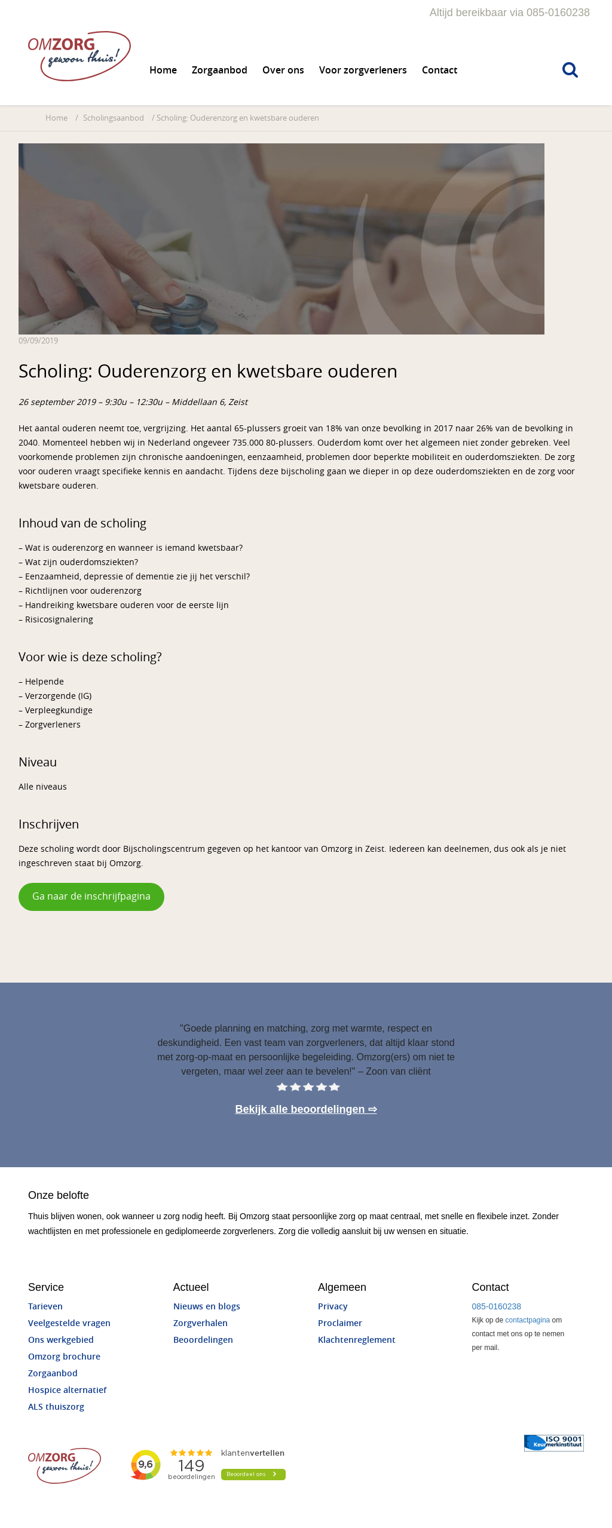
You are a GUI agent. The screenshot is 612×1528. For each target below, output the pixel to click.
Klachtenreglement (357, 1340)
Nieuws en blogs (206, 1307)
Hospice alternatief (67, 1390)
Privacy (333, 1307)
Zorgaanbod (219, 70)
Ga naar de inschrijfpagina (91, 896)
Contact (439, 70)
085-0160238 (497, 1306)
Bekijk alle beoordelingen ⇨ (306, 1109)
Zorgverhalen (200, 1323)
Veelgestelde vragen (69, 1323)
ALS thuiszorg (56, 1407)
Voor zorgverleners (363, 70)
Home (163, 70)
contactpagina (528, 1320)
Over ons (283, 70)
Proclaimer (340, 1323)
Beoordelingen (203, 1340)
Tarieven (45, 1307)
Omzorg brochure (64, 1357)
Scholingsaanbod (113, 117)
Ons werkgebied (61, 1340)
